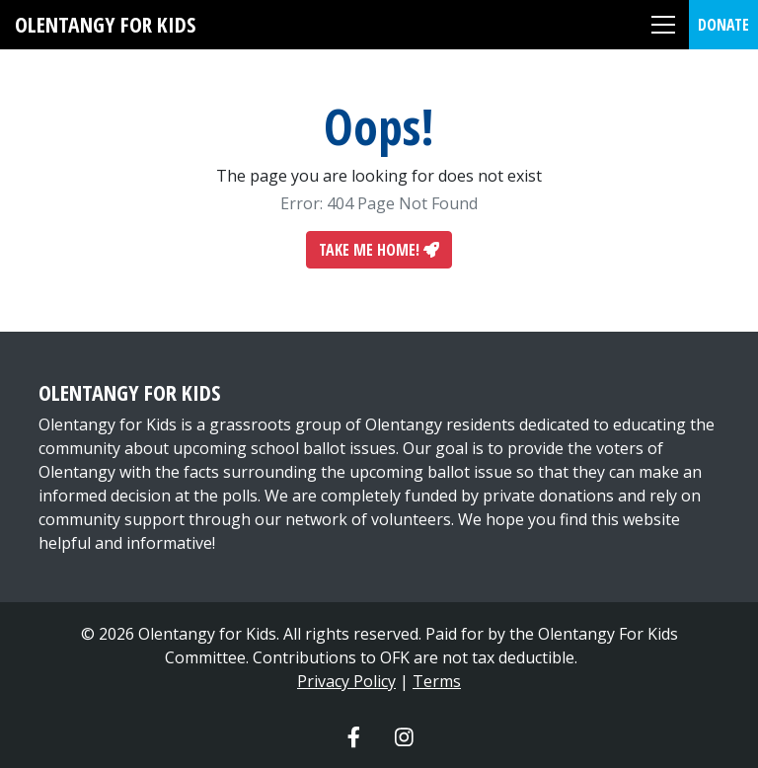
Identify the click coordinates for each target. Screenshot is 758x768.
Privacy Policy (346, 681)
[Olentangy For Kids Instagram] (404, 736)
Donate (723, 25)
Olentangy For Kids (105, 24)
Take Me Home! (379, 250)
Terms (437, 681)
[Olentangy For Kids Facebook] (354, 736)
